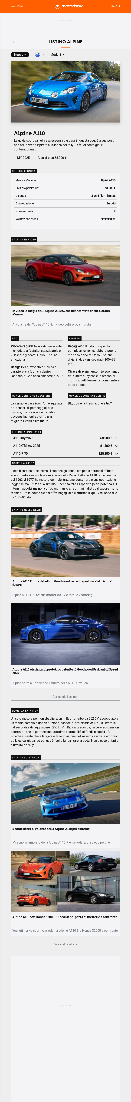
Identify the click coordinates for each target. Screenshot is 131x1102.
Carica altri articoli (65, 697)
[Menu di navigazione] (17, 6)
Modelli (56, 55)
